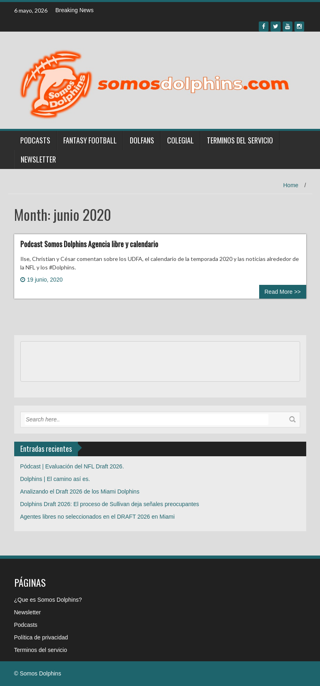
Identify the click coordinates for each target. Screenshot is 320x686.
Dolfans (142, 140)
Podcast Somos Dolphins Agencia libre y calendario (89, 244)
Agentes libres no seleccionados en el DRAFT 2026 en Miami (97, 516)
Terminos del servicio (240, 140)
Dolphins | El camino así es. (55, 479)
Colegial (180, 140)
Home (290, 185)
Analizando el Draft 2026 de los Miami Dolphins (80, 491)
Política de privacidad (41, 637)
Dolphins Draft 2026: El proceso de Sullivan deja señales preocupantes (109, 504)
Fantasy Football (90, 140)
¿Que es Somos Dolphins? (48, 599)
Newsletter (38, 159)
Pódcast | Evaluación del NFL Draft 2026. (72, 466)
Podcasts (35, 140)
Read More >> (282, 292)
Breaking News (75, 10)
